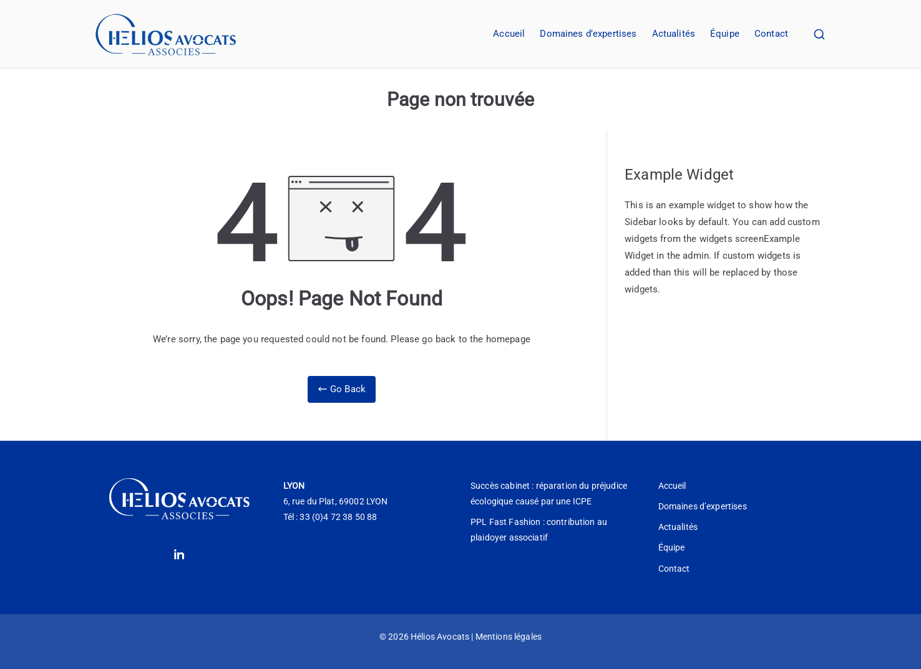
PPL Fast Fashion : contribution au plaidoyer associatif (538, 529)
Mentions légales (508, 637)
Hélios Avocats (440, 637)
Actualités (674, 33)
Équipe (724, 33)
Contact (771, 33)
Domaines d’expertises (588, 33)
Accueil (509, 33)
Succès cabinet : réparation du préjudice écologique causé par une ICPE (548, 493)
